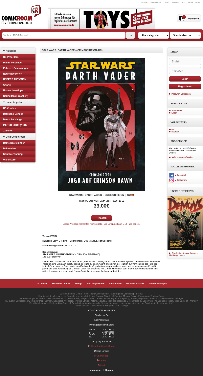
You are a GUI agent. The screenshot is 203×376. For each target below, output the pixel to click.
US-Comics (42, 283)
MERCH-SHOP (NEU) (15, 125)
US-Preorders (10, 57)
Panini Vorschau (12, 62)
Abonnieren (177, 111)
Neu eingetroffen (12, 73)
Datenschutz (178, 2)
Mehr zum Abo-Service (181, 157)
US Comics (9, 108)
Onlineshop (102, 356)
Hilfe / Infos (194, 2)
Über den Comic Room (101, 346)
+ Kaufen (101, 218)
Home (144, 2)
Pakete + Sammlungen (16, 68)
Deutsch (175, 132)
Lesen (174, 113)
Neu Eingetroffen (95, 283)
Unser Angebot (14, 102)
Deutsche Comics (13, 114)
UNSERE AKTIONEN (14, 79)
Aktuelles (11, 51)
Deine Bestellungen (14, 143)
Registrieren (185, 86)
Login (185, 79)
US (172, 129)
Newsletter (156, 2)
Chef (101, 365)
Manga (78, 283)
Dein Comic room (15, 136)
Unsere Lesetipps (13, 90)
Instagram (178, 180)
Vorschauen (115, 283)
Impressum (95, 370)
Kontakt (109, 370)
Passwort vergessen (181, 94)
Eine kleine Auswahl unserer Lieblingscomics (183, 254)
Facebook (177, 175)
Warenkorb (9, 159)
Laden (101, 360)
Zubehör (8, 130)
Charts (7, 85)
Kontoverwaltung (13, 154)
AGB (167, 2)
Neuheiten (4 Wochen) (15, 96)
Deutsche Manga (12, 119)
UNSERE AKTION (135, 283)
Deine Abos (9, 148)
